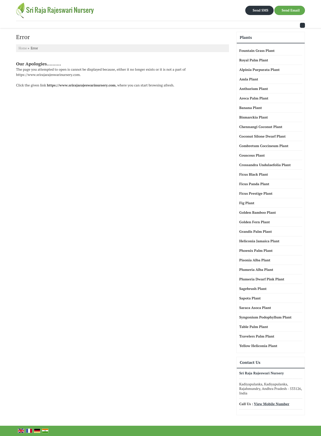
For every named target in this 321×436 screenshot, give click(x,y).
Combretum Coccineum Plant (263, 145)
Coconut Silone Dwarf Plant (262, 136)
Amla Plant (248, 79)
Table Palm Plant (253, 326)
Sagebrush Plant (253, 288)
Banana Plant (250, 107)
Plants (246, 37)
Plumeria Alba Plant (256, 269)
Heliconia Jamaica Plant (259, 241)
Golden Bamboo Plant (257, 212)
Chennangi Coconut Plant (260, 126)
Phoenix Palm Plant (256, 250)
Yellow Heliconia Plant (258, 345)
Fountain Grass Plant (257, 50)
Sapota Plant (250, 298)
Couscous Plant (252, 155)
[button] (271, 403)
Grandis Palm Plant (255, 231)
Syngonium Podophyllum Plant (265, 317)
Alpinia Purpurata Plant (259, 69)
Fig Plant (246, 202)
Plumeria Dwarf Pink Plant (261, 279)
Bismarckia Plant (253, 117)
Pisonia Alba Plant (254, 260)
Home (23, 48)
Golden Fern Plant (254, 222)
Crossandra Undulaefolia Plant (265, 164)
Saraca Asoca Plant (255, 307)
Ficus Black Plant (253, 174)
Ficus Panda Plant (254, 183)
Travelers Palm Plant (256, 336)
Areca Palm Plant (253, 98)
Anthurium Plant (253, 88)
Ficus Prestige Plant (255, 193)
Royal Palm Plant (253, 60)
